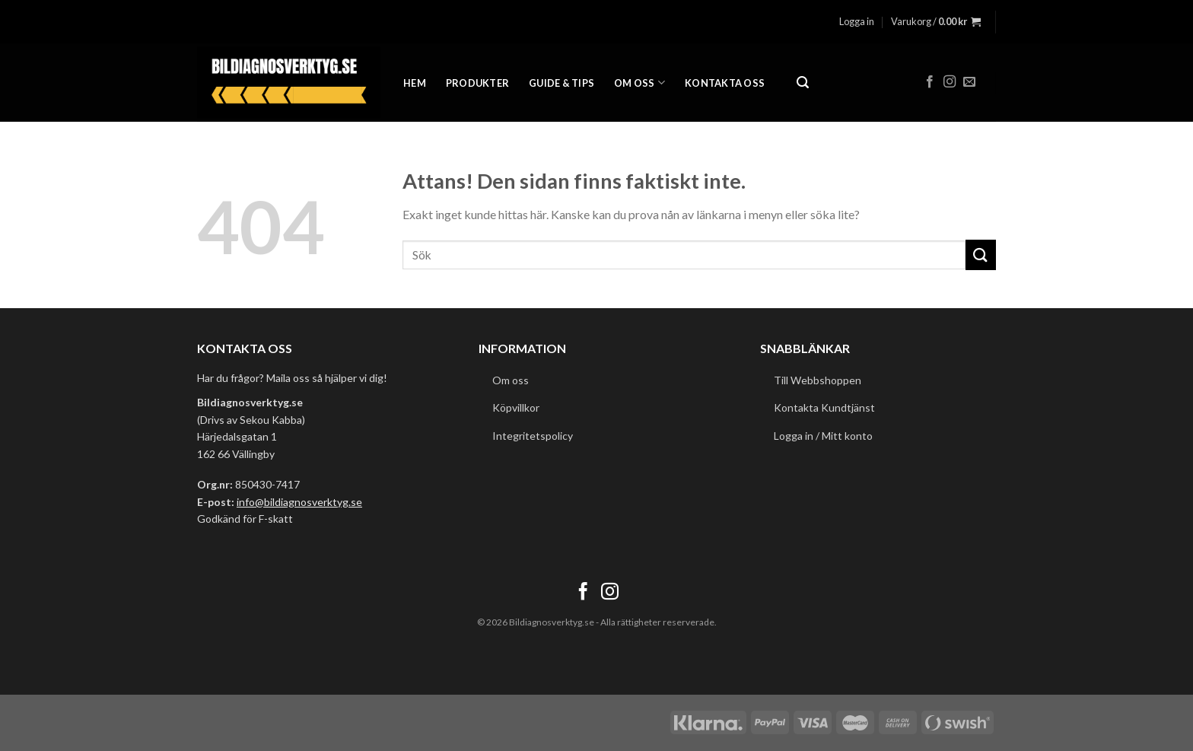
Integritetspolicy (532, 435)
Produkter (477, 83)
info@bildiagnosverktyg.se (299, 501)
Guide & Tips (561, 83)
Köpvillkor (515, 407)
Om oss (639, 82)
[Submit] (981, 254)
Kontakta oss (725, 83)
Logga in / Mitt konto (823, 435)
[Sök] (803, 82)
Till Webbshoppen (817, 380)
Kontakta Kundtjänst (824, 407)
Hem (414, 83)
